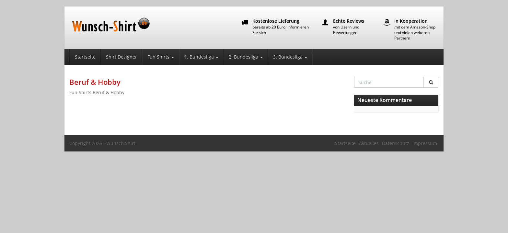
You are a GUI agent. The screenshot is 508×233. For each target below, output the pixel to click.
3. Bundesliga (290, 57)
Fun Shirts (160, 57)
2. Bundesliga (246, 57)
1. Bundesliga (201, 57)
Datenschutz (395, 143)
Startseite (85, 57)
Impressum (424, 143)
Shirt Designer (121, 57)
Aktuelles (369, 143)
